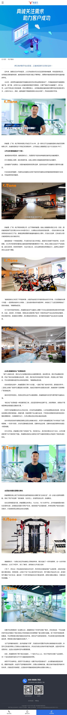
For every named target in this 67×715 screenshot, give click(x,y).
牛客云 (37, 701)
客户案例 (10, 59)
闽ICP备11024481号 (13, 707)
